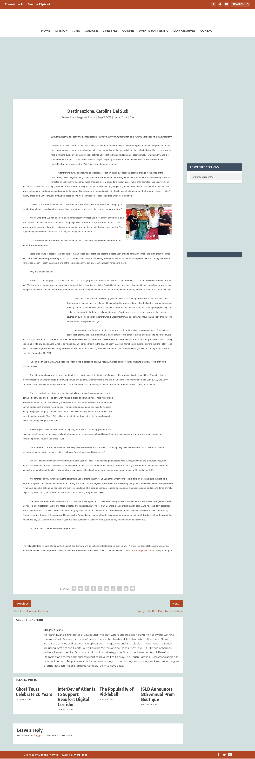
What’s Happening (153, 31)
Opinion (61, 31)
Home (45, 31)
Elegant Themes (48, 755)
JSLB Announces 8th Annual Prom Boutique (158, 694)
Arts (76, 31)
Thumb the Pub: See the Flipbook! (28, 4)
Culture (91, 31)
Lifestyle (110, 31)
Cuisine (128, 31)
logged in (40, 735)
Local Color (121, 117)
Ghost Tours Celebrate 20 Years (34, 692)
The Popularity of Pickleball (117, 692)
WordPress (80, 755)
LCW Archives (184, 31)
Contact (207, 31)
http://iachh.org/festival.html (140, 551)
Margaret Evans (85, 117)
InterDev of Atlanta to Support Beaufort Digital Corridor (77, 697)
